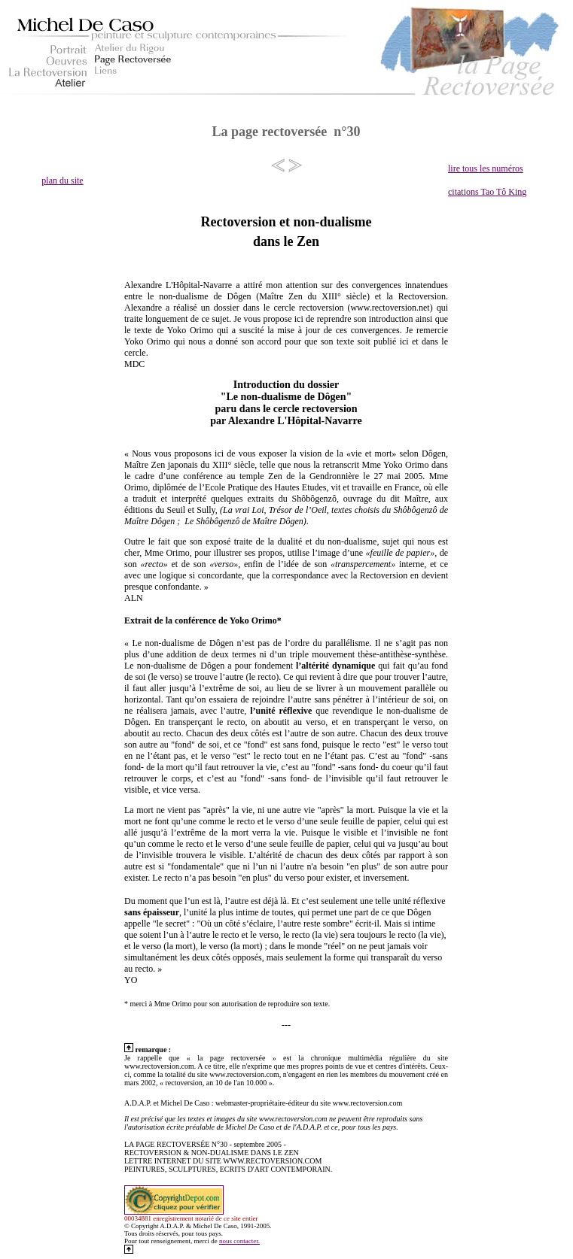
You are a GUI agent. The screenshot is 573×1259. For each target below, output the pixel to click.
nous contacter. (239, 1241)
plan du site (62, 180)
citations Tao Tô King (487, 192)
